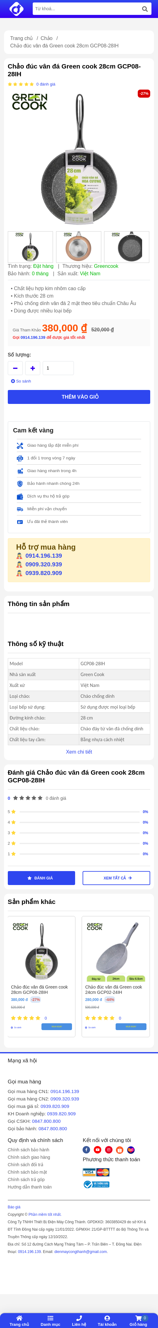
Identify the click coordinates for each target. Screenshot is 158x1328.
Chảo (46, 38)
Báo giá (14, 1207)
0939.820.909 (39, 573)
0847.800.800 (46, 1121)
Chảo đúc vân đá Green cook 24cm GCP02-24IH (113, 990)
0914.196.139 (33, 337)
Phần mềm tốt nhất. (45, 1214)
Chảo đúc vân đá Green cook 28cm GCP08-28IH (39, 990)
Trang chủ (21, 38)
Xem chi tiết (79, 752)
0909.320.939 (39, 564)
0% (145, 812)
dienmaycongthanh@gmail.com (80, 1252)
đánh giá (47, 84)
